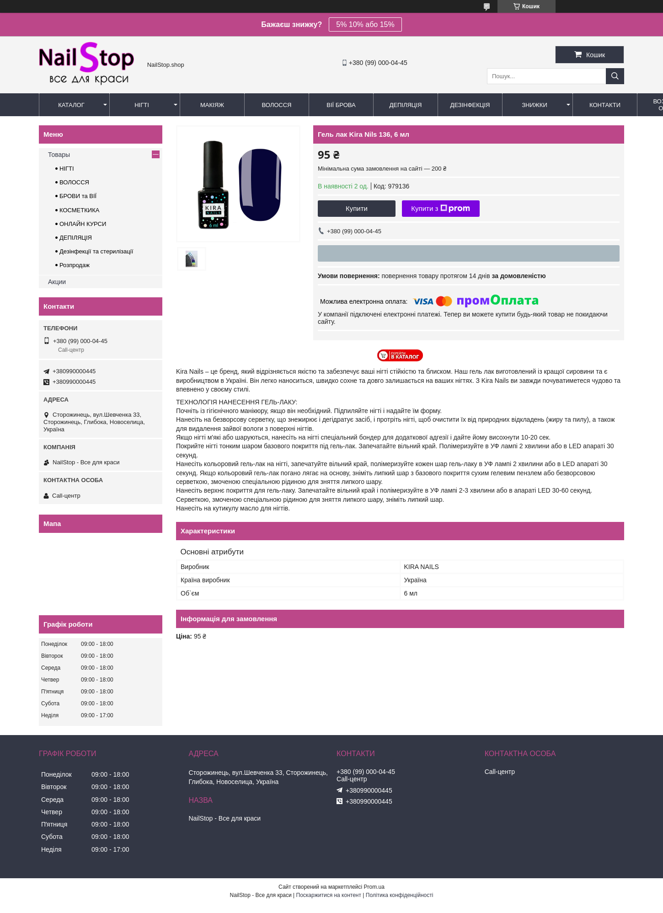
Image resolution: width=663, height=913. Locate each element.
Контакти (604, 105)
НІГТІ (66, 168)
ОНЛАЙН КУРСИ (82, 223)
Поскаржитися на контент (328, 895)
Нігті (141, 105)
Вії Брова (340, 105)
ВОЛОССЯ (74, 182)
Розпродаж (74, 265)
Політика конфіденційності (399, 895)
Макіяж (212, 105)
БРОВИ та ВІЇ (77, 196)
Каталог (71, 105)
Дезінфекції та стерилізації (96, 251)
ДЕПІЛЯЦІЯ (75, 237)
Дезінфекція (470, 105)
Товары (59, 154)
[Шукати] (615, 76)
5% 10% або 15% (365, 24)
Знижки (534, 105)
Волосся (276, 105)
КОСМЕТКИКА (79, 210)
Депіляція (406, 105)
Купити (357, 208)
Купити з (440, 208)
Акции (57, 281)
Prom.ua (374, 887)
